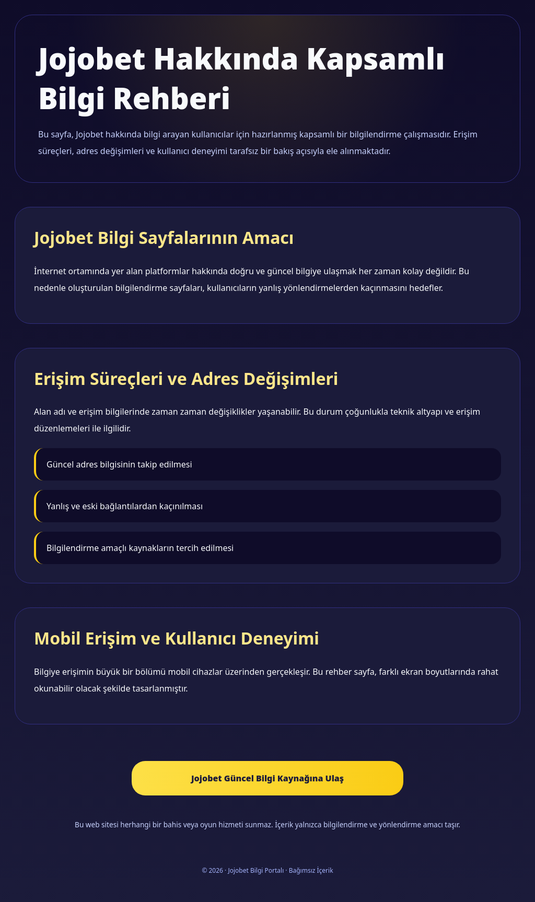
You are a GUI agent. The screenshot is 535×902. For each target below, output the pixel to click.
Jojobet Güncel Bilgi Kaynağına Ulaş (267, 778)
